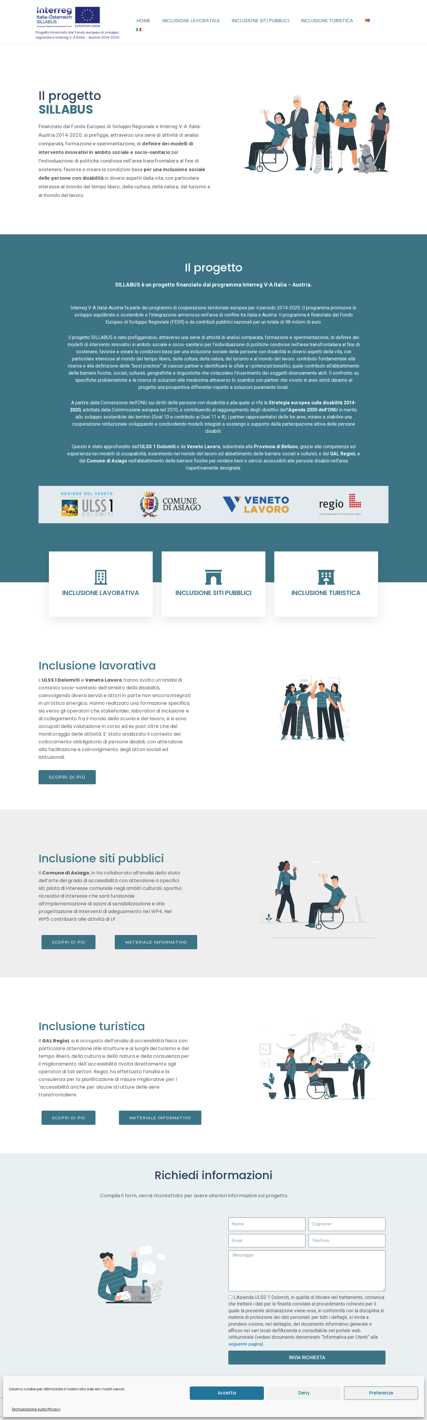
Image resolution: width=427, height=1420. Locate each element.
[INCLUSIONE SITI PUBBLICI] (213, 577)
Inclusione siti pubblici (268, 22)
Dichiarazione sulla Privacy (36, 1409)
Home (155, 22)
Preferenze (381, 1393)
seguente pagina (245, 1344)
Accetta (227, 1393)
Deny (304, 1393)
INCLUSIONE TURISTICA (326, 593)
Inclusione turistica (332, 22)
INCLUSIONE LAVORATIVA (100, 593)
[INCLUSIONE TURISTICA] (326, 577)
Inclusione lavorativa (201, 22)
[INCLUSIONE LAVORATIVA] (100, 577)
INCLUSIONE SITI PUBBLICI (213, 593)
